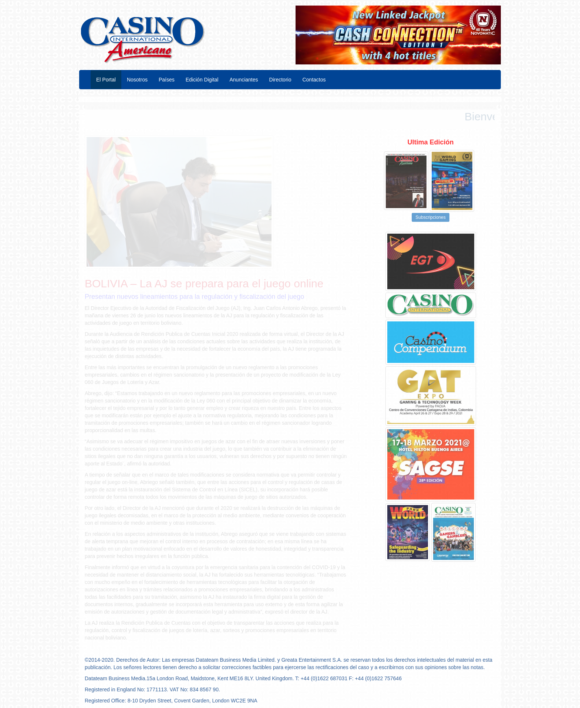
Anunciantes (243, 80)
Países (167, 80)
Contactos (314, 80)
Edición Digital (202, 80)
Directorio (280, 80)
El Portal (106, 80)
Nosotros (137, 80)
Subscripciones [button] (430, 217)
